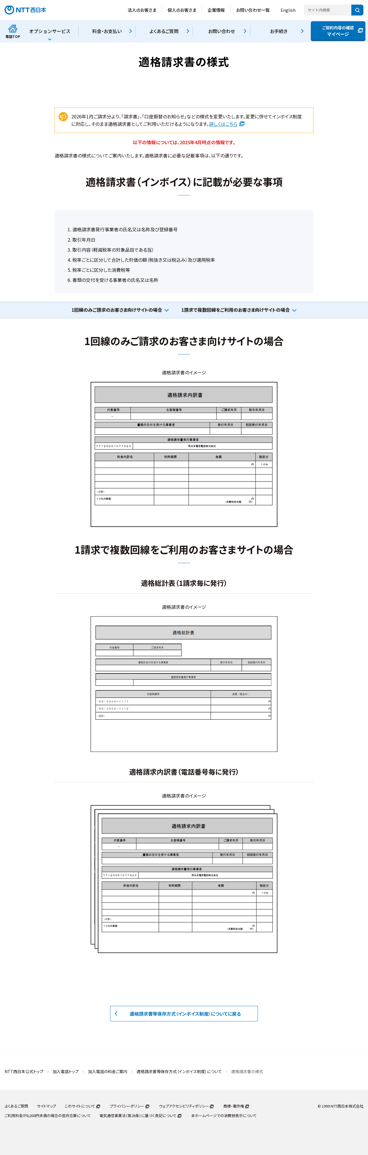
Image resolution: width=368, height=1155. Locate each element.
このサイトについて (80, 1106)
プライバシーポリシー (127, 1106)
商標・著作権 (233, 1106)
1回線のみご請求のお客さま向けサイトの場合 (117, 309)
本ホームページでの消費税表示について (224, 1115)
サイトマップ (46, 1106)
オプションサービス (49, 31)
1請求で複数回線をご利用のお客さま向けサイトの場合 (235, 309)
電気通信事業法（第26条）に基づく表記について (138, 1115)
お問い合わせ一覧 (253, 10)
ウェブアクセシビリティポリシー (184, 1106)
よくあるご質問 (16, 1106)
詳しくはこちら (226, 123)
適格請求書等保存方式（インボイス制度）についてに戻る (185, 1013)
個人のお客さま (182, 10)
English (288, 10)
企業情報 (216, 10)
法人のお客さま (142, 10)
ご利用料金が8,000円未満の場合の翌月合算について (48, 1115)
